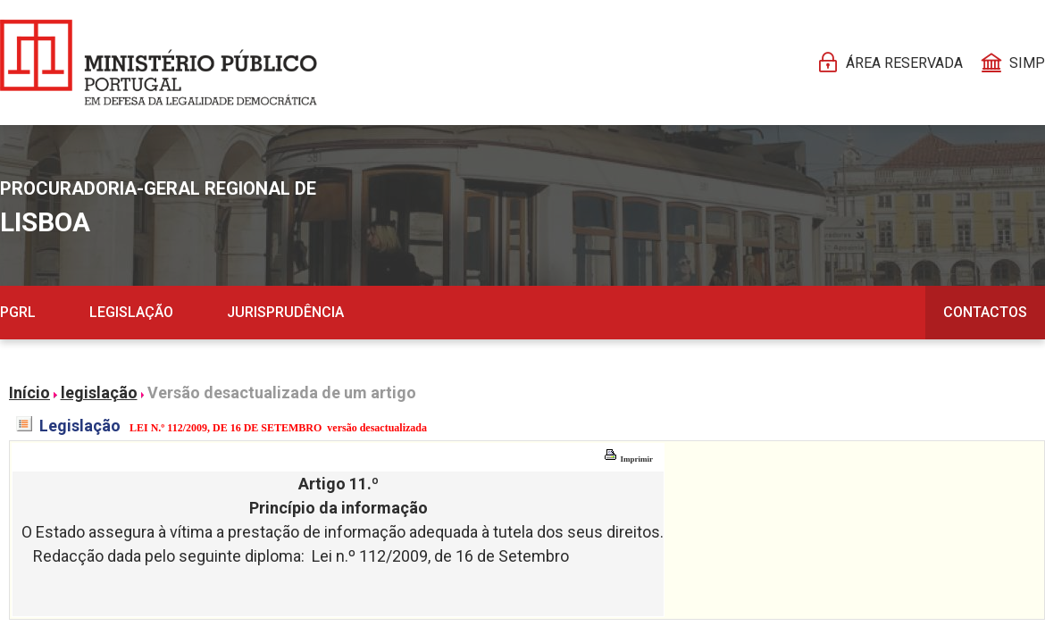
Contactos (985, 312)
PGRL (18, 312)
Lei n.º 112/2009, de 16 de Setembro (440, 556)
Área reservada (904, 62)
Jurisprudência (285, 312)
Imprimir (628, 459)
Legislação (131, 312)
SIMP (1027, 62)
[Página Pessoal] (158, 62)
